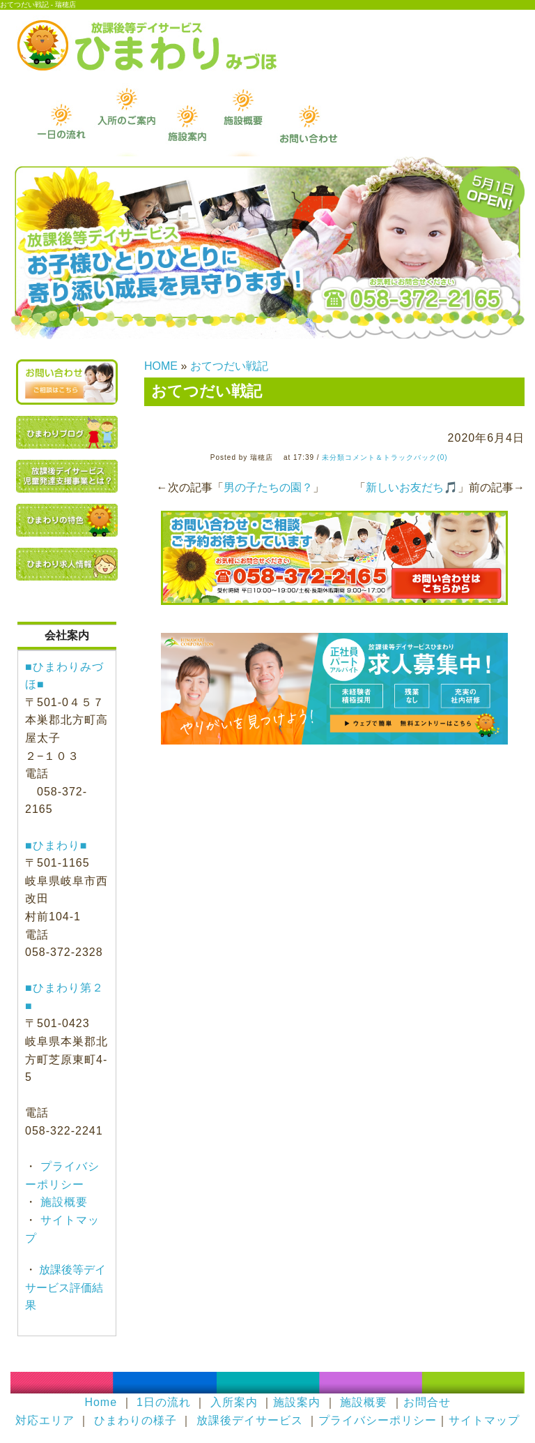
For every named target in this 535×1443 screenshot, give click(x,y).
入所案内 (234, 1402)
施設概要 (62, 1202)
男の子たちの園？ (268, 487)
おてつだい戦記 (229, 366)
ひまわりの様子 (135, 1420)
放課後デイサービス (249, 1420)
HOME (161, 366)
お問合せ (427, 1402)
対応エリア (45, 1420)
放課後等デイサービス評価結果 (65, 1287)
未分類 (333, 457)
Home (100, 1402)
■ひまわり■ (56, 845)
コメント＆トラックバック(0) (396, 457)
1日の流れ (164, 1402)
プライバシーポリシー (377, 1420)
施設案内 (296, 1402)
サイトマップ (484, 1420)
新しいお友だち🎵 (412, 487)
